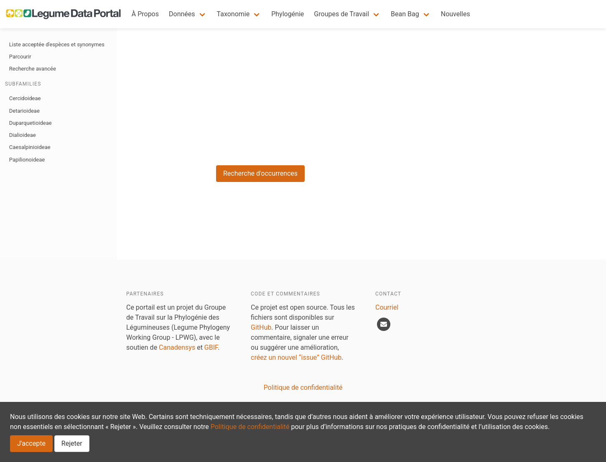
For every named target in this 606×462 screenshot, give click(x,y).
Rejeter (71, 443)
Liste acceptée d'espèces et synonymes (56, 44)
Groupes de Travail (341, 14)
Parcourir (20, 56)
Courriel (386, 307)
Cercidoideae (25, 98)
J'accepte (31, 443)
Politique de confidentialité (250, 427)
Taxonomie (233, 14)
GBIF (211, 347)
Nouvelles (455, 14)
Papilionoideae (27, 160)
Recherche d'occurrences (260, 173)
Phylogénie (287, 14)
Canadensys (177, 347)
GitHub (261, 327)
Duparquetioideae (30, 123)
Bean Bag (405, 14)
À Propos (145, 14)
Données (182, 14)
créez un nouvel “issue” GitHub (296, 357)
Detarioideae (24, 111)
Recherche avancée (32, 69)
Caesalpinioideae (30, 147)
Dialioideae (22, 135)
